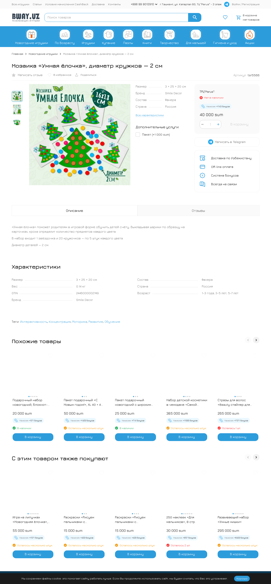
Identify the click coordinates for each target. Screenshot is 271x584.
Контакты (114, 4)
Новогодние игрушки (43, 53)
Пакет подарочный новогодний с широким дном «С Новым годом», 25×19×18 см (133, 402)
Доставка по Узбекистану (231, 158)
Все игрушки (20, 4)
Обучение (112, 321)
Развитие (96, 321)
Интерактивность (33, 321)
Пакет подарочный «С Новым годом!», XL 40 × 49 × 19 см (83, 402)
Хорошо (242, 578)
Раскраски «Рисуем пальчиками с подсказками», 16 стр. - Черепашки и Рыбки (133, 519)
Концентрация (60, 321)
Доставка (98, 4)
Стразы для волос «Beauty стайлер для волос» (234, 402)
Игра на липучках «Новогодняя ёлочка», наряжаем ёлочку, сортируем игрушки (30, 519)
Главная (17, 53)
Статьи (37, 4)
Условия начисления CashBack (66, 4)
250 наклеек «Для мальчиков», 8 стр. (180, 519)
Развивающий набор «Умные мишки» (233, 519)
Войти (236, 4)
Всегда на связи (224, 184)
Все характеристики (150, 115)
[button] (248, 340)
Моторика (79, 321)
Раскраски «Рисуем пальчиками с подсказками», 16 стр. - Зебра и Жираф (82, 519)
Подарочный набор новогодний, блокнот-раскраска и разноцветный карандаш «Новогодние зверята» (32, 402)
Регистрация (251, 4)
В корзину (239, 124)
